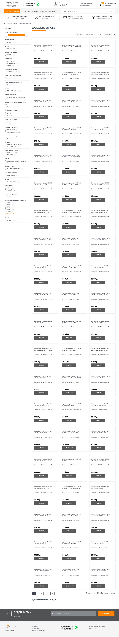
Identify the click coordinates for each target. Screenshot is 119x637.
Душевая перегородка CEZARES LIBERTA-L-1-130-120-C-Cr (43, 487)
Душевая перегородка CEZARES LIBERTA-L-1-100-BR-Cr (43, 100)
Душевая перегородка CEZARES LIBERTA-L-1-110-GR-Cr (100, 266)
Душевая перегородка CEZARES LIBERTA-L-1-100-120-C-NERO (43, 73)
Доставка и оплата (31, 11)
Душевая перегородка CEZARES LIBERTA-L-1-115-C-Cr (43, 321)
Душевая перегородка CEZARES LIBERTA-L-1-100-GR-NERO (100, 128)
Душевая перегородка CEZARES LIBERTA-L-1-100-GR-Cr (71, 128)
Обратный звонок (85, 5)
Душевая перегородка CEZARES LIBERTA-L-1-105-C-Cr (100, 156)
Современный (12, 182)
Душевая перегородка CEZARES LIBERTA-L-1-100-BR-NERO (71, 100)
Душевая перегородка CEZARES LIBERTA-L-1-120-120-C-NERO (100, 349)
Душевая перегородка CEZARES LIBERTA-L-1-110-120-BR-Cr (71, 183)
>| (52, 594)
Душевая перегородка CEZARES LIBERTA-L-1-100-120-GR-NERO (100, 73)
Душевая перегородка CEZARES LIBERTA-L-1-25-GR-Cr (100, 542)
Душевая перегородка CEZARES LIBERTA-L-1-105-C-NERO (43, 183)
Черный (10, 190)
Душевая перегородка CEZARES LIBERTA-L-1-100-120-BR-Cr (43, 45)
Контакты (52, 11)
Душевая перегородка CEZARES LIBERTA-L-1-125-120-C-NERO (43, 459)
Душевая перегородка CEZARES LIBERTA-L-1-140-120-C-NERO (100, 514)
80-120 (9, 205)
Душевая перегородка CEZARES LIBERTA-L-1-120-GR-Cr (43, 432)
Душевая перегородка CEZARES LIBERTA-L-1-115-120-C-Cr (71, 294)
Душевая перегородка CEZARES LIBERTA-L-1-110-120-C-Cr (43, 211)
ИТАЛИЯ (10, 49)
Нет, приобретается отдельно (15, 162)
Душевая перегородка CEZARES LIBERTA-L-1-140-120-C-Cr (71, 514)
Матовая (10, 155)
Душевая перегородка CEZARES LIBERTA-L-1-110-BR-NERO (100, 239)
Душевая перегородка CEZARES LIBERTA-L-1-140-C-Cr (43, 542)
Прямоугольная (13, 91)
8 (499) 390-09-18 (29, 3)
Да (8, 113)
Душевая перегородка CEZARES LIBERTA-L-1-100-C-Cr (100, 100)
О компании (43, 11)
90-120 (9, 209)
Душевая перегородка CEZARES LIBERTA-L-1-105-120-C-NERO (71, 156)
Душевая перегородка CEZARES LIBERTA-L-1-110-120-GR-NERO (43, 239)
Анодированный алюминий (15, 98)
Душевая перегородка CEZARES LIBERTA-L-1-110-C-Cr (43, 266)
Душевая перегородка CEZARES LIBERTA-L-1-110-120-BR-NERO (100, 183)
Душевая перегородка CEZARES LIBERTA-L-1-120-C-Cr (71, 404)
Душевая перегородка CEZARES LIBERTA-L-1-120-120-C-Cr (71, 349)
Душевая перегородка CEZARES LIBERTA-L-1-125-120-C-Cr (100, 432)
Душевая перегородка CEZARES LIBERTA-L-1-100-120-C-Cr (100, 45)
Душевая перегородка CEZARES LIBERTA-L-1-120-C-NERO (100, 404)
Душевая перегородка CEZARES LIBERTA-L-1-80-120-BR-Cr (100, 570)
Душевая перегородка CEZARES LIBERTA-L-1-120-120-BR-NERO (43, 349)
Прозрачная (11, 130)
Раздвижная (11, 175)
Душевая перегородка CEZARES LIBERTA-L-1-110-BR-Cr (71, 239)
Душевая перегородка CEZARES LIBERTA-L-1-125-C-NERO (100, 459)
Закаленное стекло (14, 169)
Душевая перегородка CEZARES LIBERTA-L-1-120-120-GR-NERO (71, 377)
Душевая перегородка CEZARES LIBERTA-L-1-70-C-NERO (71, 570)
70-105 (9, 203)
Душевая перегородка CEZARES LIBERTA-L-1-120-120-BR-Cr (100, 321)
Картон (10, 55)
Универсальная (13, 72)
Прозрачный (12, 63)
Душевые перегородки (25, 23)
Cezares (10, 42)
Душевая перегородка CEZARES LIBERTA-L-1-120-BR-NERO (43, 404)
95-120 (9, 211)
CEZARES (10, 220)
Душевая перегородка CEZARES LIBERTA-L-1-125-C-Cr (71, 459)
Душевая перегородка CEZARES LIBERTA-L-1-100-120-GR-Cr (71, 73)
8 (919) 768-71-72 (29, 5)
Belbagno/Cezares (12, 23)
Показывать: (108, 34)
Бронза (10, 61)
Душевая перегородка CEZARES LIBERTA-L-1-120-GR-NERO (71, 432)
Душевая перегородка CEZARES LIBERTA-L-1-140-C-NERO (71, 542)
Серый (9, 65)
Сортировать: (79, 34)
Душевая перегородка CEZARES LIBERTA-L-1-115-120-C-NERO (100, 294)
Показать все (9, 213)
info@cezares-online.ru (86, 3)
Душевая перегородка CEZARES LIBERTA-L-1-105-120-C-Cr (43, 156)
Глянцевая (11, 153)
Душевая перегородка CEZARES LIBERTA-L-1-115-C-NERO (71, 321)
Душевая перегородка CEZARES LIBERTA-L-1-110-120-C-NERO (71, 211)
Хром (9, 188)
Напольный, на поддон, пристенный (13, 145)
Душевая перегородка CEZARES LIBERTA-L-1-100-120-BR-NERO (71, 45)
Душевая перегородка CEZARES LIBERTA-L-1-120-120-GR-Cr (43, 377)
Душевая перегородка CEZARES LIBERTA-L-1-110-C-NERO (71, 266)
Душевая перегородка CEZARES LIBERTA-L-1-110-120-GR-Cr (100, 211)
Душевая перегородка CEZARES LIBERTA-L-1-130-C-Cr (100, 487)
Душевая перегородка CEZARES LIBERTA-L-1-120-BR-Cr (100, 377)
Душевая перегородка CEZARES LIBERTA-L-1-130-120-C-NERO (71, 487)
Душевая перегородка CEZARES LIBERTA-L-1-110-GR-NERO (43, 294)
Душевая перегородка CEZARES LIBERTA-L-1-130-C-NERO (43, 514)
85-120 (9, 207)
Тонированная (12, 132)
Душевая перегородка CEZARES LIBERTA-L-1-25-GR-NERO (43, 570)
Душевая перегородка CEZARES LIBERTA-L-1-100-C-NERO (43, 128)
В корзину (41, 61)
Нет (9, 85)
